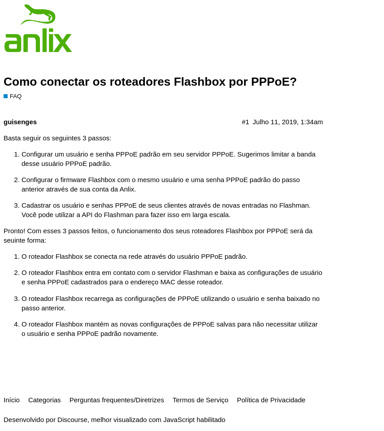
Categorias (44, 400)
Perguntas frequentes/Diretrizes (117, 400)
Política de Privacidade (271, 400)
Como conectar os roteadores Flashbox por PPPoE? (150, 81)
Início (12, 400)
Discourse (72, 419)
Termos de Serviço (200, 400)
